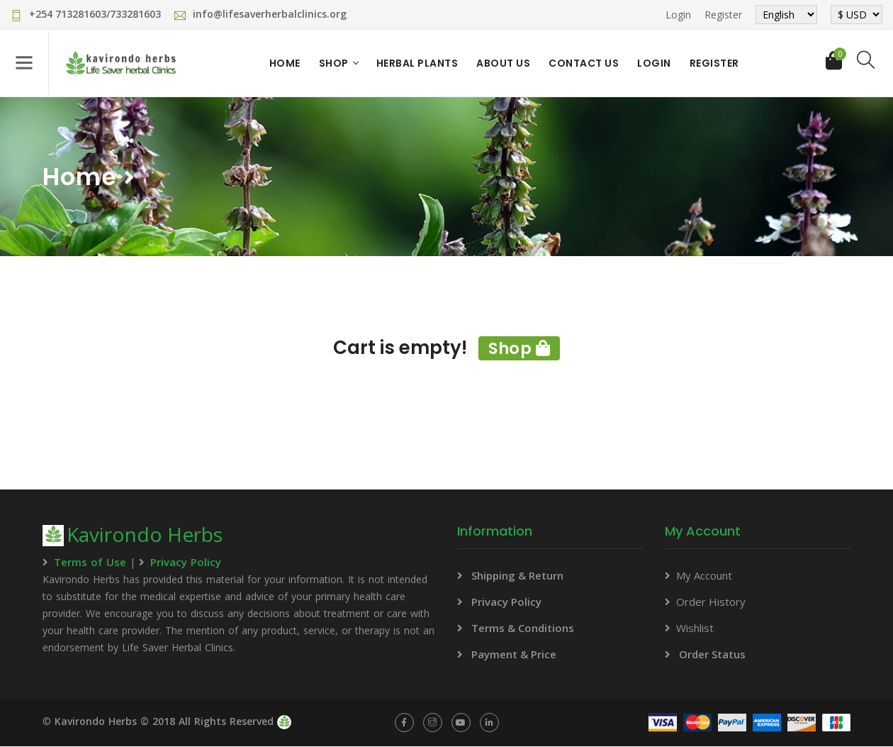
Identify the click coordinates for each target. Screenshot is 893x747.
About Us (505, 64)
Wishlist (695, 628)
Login (678, 14)
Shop (335, 64)
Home (286, 64)
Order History (711, 602)
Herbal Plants (419, 64)
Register (723, 14)
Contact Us (585, 64)
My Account (704, 576)
